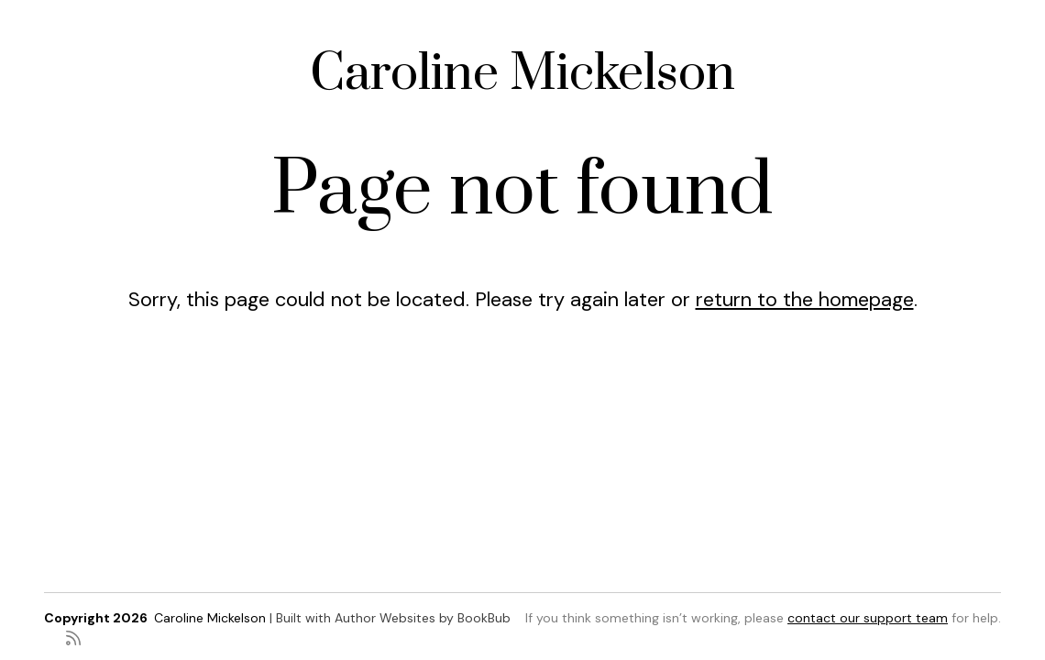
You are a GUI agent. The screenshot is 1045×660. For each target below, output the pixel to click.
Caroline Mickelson (522, 74)
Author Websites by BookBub (423, 618)
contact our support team (867, 618)
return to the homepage (805, 299)
